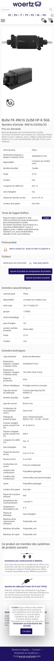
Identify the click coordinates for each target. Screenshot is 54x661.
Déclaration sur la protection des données (27, 624)
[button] (3, 20)
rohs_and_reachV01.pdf (42, 263)
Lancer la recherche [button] (50, 9)
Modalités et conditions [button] (26, 653)
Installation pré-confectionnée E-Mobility (23, 561)
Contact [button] (36, 649)
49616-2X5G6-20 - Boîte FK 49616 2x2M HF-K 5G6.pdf (30, 249)
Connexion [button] (52, 15)
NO (44, 15)
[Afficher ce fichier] (17, 78)
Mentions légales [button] (20, 649)
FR (26, 15)
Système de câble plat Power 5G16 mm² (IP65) (26, 586)
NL (38, 15)
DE (9, 15)
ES (32, 15)
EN (15, 15)
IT (21, 15)
